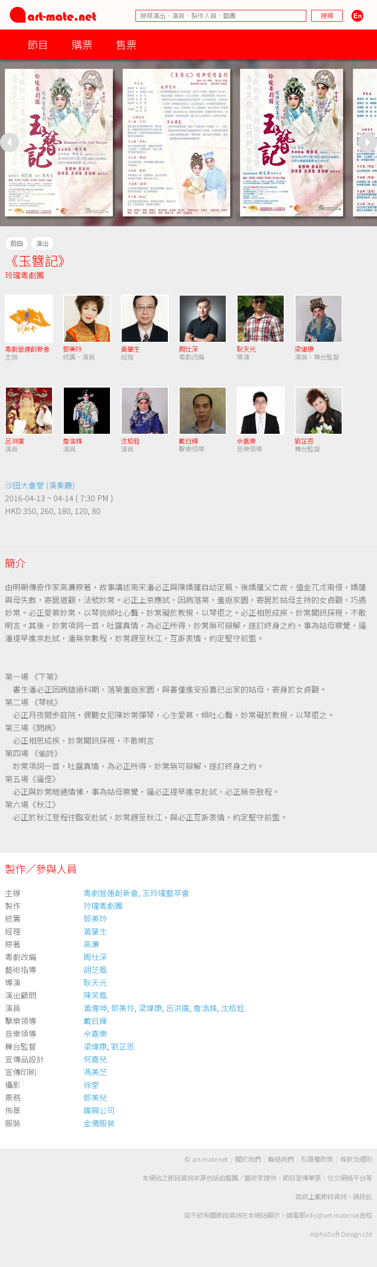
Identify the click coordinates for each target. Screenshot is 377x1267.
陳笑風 (95, 995)
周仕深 (188, 349)
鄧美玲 (72, 349)
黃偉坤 (95, 1008)
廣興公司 (99, 1110)
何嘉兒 (95, 1059)
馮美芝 (95, 1072)
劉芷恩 (304, 441)
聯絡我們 (281, 1159)
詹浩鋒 (72, 441)
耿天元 (246, 349)
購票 (82, 44)
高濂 (91, 944)
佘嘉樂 (246, 441)
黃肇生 (130, 349)
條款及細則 (356, 1159)
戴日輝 (188, 441)
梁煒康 (304, 349)
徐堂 (91, 1084)
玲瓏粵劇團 (24, 275)
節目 (37, 44)
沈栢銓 (130, 441)
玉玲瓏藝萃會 (165, 893)
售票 (126, 44)
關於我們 (248, 1159)
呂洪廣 (14, 441)
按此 (365, 1196)
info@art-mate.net (332, 1215)
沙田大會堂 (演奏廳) (40, 485)
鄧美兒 (95, 1097)
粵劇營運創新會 (27, 349)
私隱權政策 (317, 1159)
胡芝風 (95, 969)
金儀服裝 (99, 1123)
